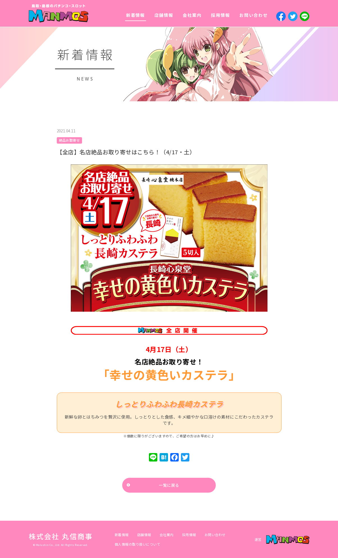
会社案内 (192, 15)
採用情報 (220, 15)
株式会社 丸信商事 (61, 536)
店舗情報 (164, 15)
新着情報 (135, 15)
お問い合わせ (253, 15)
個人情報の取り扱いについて (137, 544)
